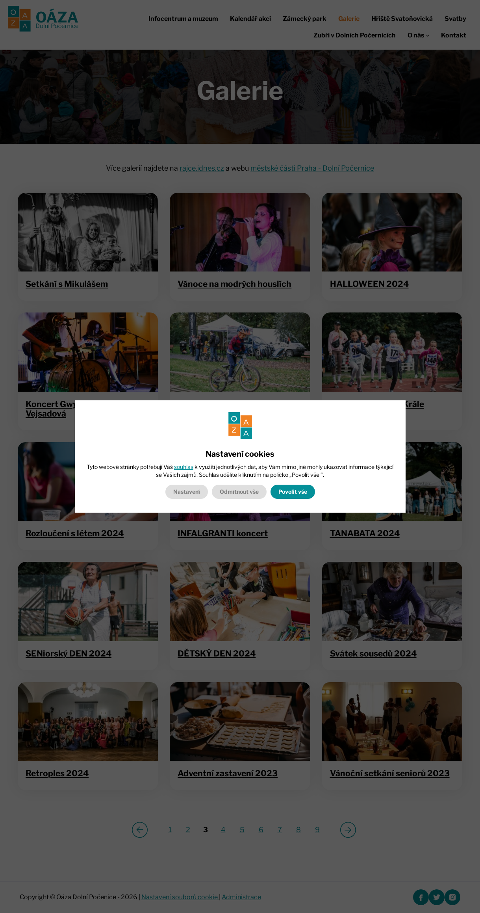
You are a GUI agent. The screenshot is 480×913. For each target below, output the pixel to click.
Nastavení (186, 491)
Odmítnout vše (239, 491)
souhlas (183, 466)
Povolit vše (292, 491)
